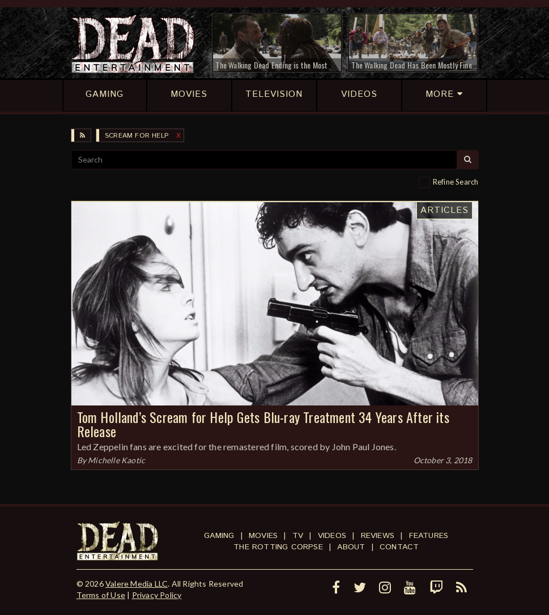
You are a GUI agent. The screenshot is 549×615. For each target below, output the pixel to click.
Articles (444, 210)
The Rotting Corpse (278, 547)
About (351, 547)
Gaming (219, 535)
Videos (332, 535)
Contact (399, 547)
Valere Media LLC (136, 583)
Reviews (377, 535)
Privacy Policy (157, 595)
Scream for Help (136, 135)
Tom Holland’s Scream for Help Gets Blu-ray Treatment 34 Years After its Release (263, 424)
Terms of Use (100, 595)
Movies (263, 535)
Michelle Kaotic (116, 460)
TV (297, 535)
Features (429, 535)
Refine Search (456, 181)
